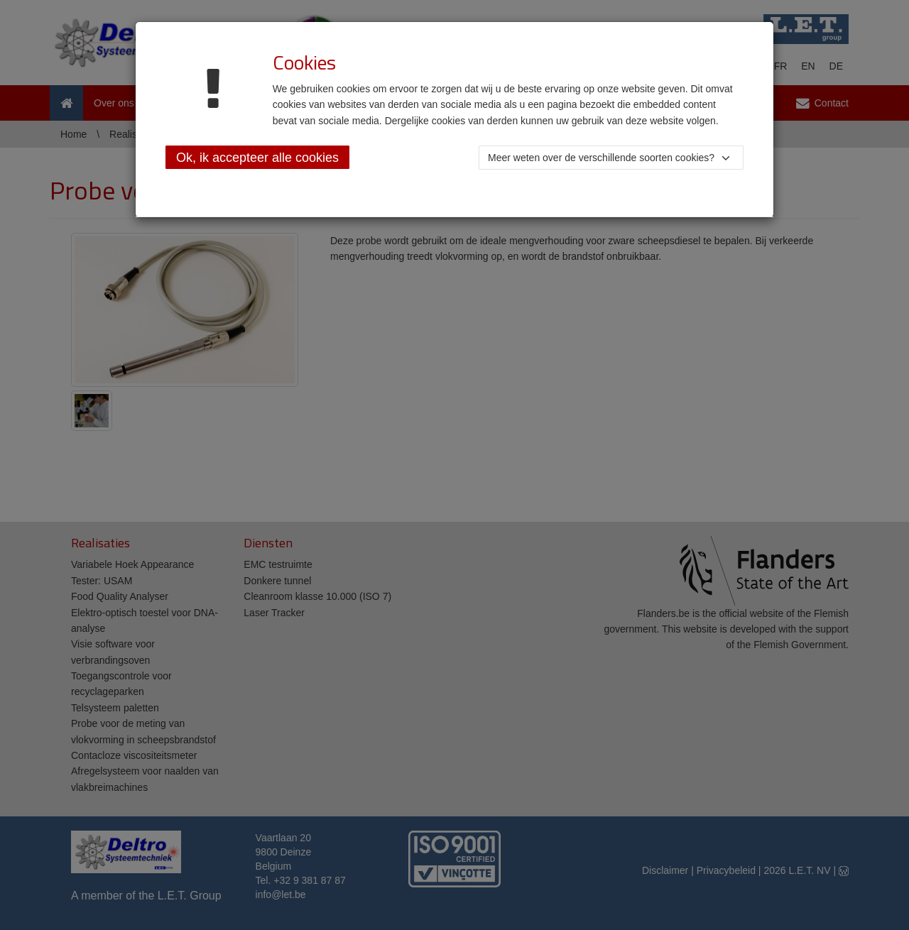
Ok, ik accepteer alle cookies (257, 158)
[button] (611, 158)
